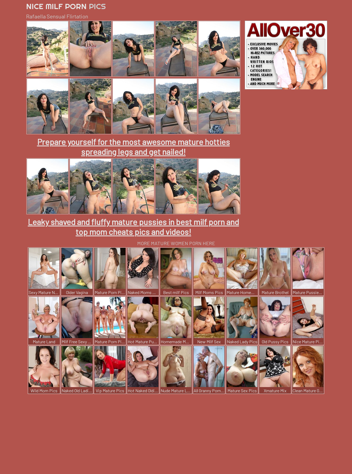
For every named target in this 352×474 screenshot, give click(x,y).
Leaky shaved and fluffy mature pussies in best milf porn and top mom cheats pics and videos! (133, 227)
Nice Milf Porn (66, 6)
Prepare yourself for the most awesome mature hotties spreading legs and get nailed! (133, 147)
